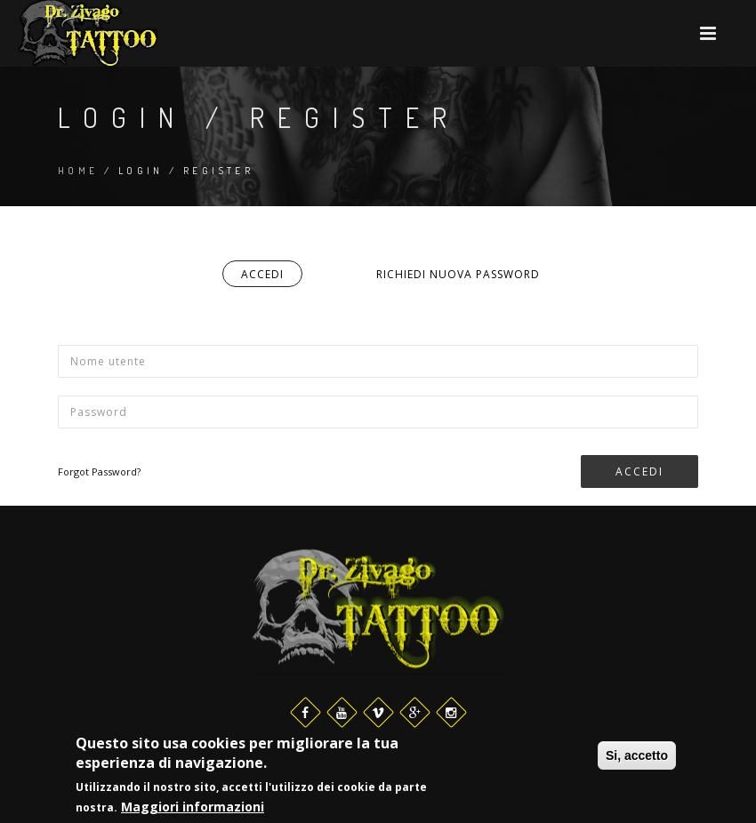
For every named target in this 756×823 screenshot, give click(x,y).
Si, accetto (637, 756)
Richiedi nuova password (458, 274)
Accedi (271, 277)
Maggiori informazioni (192, 808)
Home (78, 170)
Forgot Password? (99, 471)
